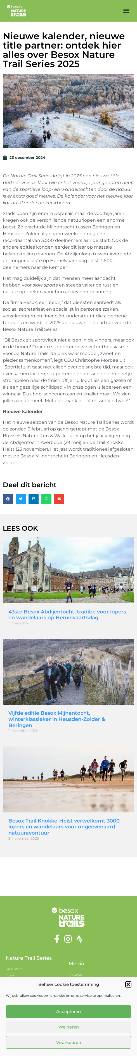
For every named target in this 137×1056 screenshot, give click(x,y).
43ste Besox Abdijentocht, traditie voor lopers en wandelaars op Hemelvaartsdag (67, 615)
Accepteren (68, 1011)
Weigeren (68, 1027)
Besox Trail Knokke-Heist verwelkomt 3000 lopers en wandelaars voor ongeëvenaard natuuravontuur (64, 827)
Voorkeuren (68, 1042)
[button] (128, 984)
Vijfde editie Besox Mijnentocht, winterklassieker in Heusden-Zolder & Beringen (56, 719)
